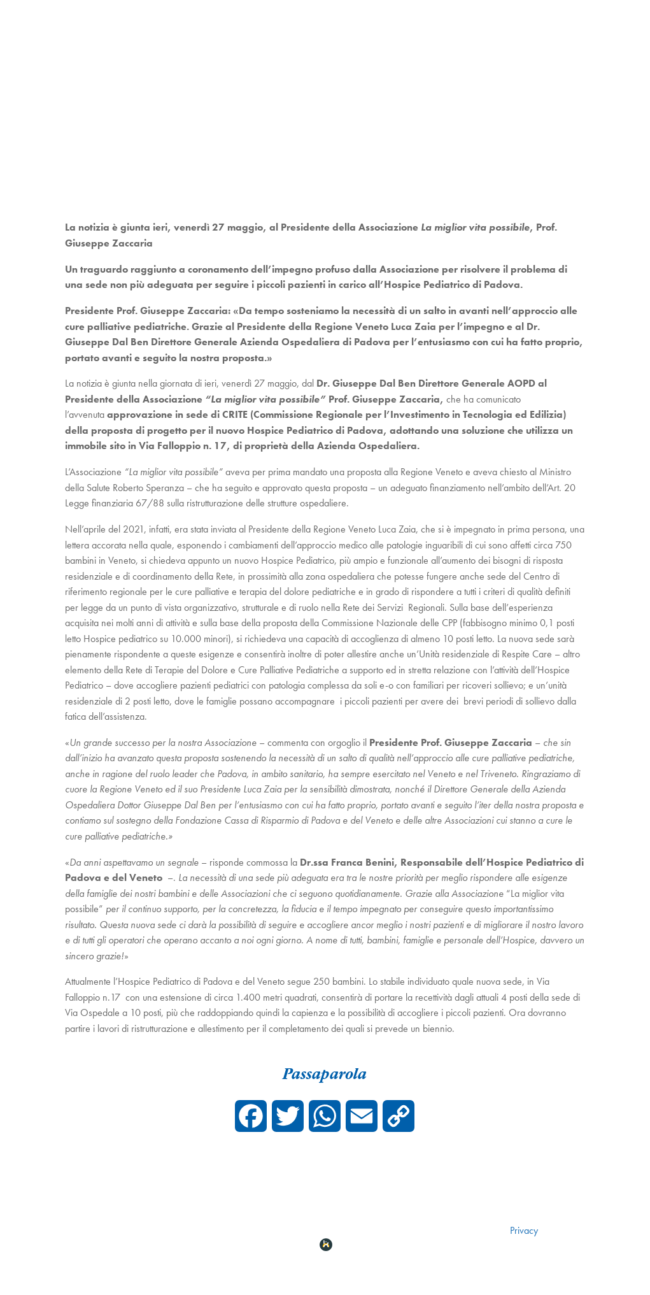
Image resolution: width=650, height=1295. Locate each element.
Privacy (524, 1230)
